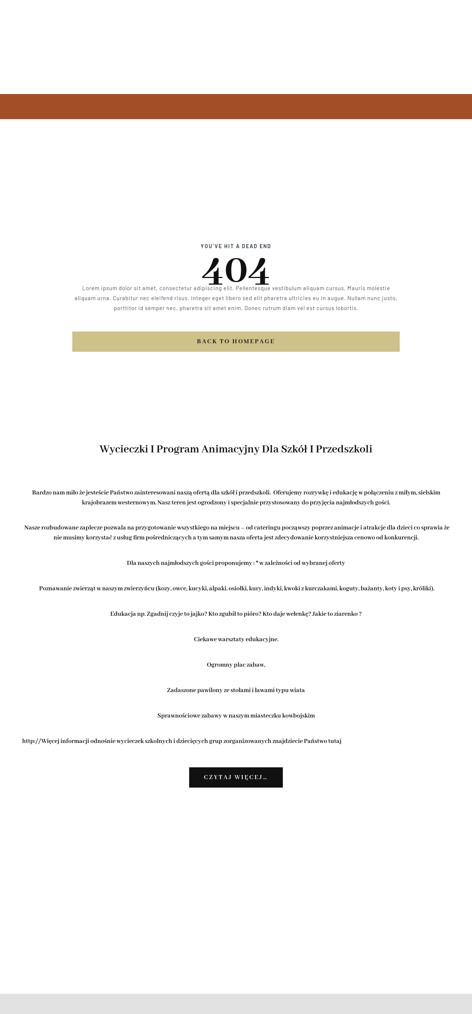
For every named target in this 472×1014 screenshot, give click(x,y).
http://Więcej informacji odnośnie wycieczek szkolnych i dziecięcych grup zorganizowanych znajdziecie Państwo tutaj (181, 741)
